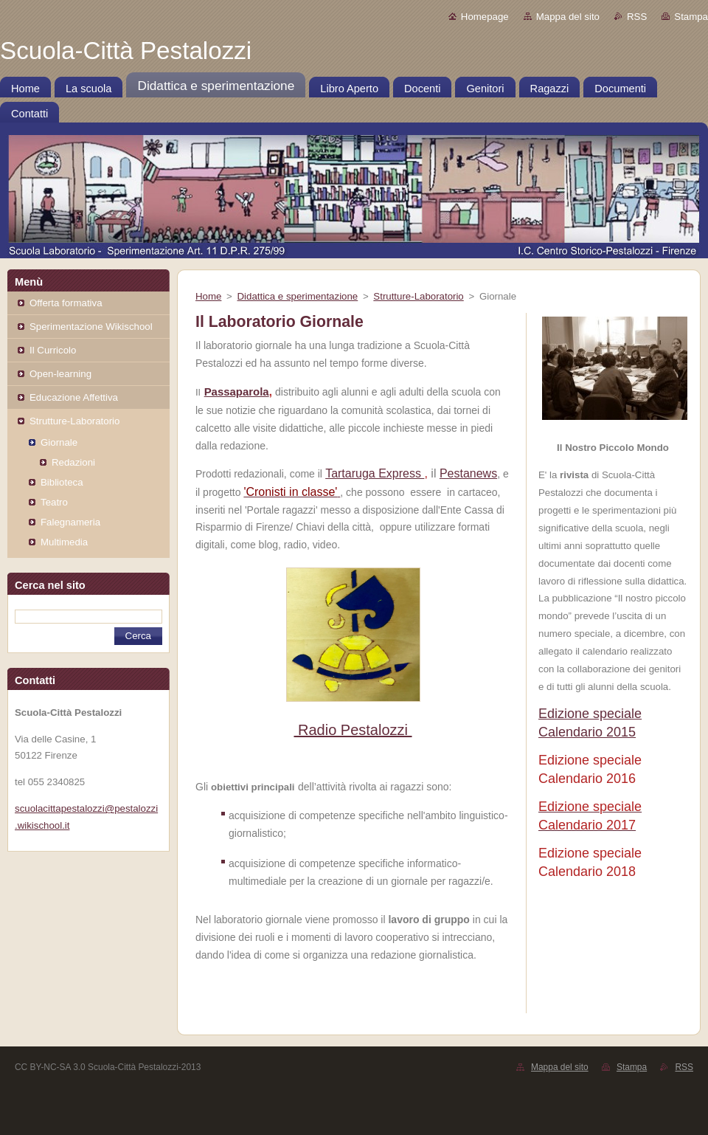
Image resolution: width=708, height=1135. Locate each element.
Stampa (691, 16)
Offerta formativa (66, 302)
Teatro (54, 502)
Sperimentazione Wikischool (91, 326)
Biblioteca (62, 482)
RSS (637, 16)
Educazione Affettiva (74, 397)
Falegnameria (70, 522)
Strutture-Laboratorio (74, 421)
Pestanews (468, 473)
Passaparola (236, 391)
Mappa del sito (568, 16)
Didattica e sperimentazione (297, 296)
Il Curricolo (53, 350)
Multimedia (64, 542)
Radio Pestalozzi (353, 730)
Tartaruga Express (374, 473)
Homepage (485, 16)
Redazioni (73, 462)
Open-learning (60, 373)
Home (208, 296)
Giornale (59, 442)
